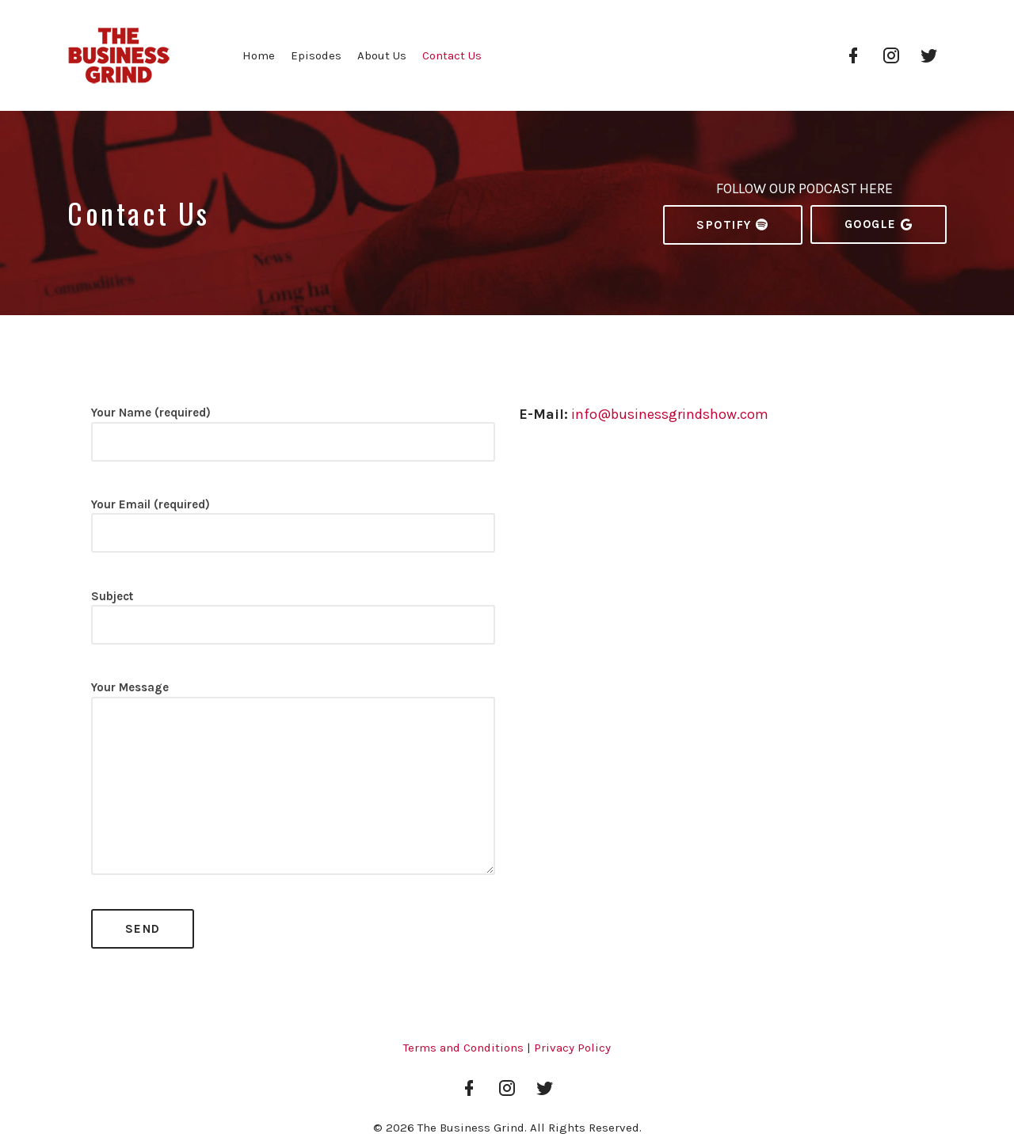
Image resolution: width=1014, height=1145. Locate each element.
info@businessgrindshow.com (669, 414)
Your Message (293, 785)
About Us (381, 55)
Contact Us (452, 55)
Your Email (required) (293, 532)
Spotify (732, 225)
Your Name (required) (293, 440)
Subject (293, 624)
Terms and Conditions (463, 1047)
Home (258, 55)
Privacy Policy (572, 1047)
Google (878, 225)
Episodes (316, 55)
